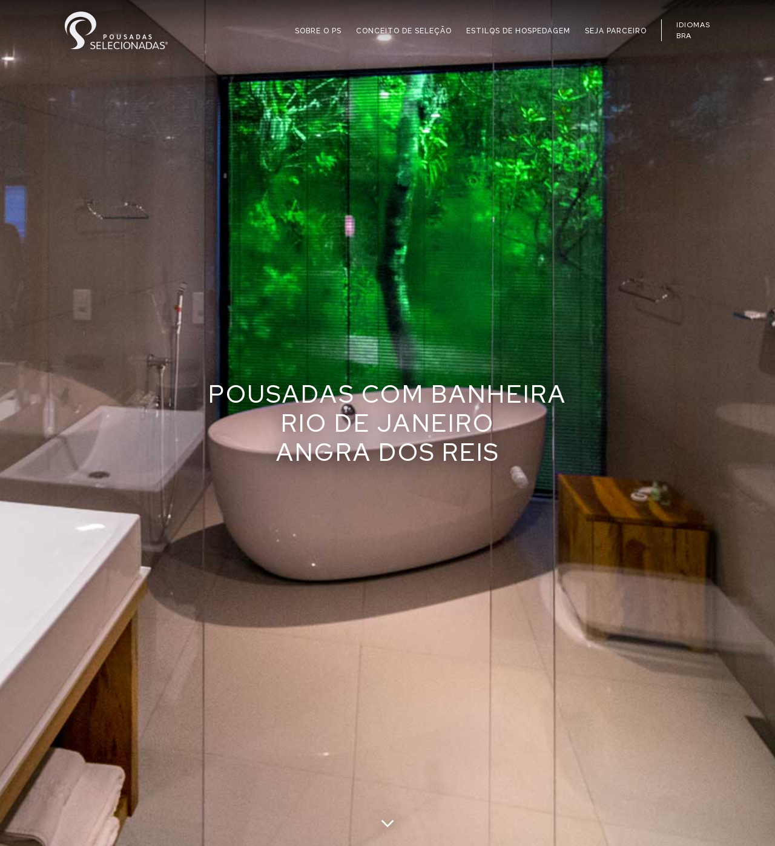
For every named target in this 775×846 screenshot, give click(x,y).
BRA (683, 36)
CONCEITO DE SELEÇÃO (404, 31)
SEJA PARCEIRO (616, 31)
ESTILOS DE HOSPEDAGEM (518, 31)
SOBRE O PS (318, 31)
